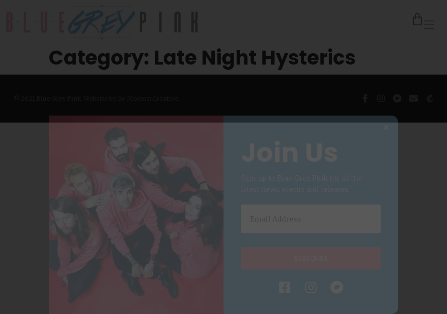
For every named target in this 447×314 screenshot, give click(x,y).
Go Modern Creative (147, 98)
